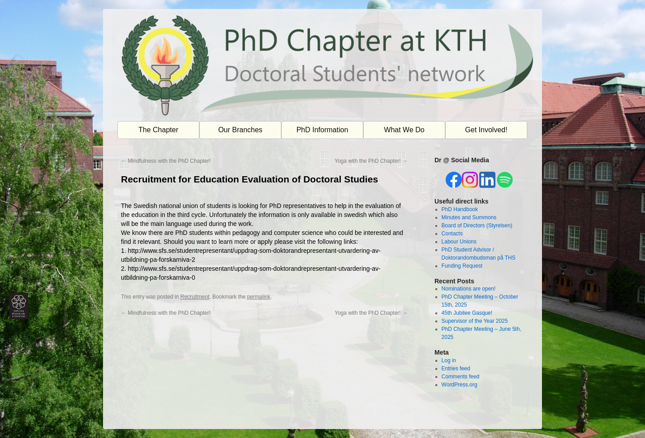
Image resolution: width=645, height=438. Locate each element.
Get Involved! (486, 130)
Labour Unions (459, 242)
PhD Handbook (460, 209)
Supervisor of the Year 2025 (475, 321)
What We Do (404, 130)
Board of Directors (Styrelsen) (477, 225)
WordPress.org (459, 385)
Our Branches (240, 130)
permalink (258, 297)
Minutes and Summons (469, 217)
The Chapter (158, 130)
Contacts (452, 233)
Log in (449, 360)
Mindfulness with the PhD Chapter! (166, 161)
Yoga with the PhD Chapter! (371, 161)
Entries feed (456, 368)
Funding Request (462, 266)
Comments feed (461, 376)
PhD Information (322, 130)
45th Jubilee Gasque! (467, 313)
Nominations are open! (469, 289)
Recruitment (195, 297)
